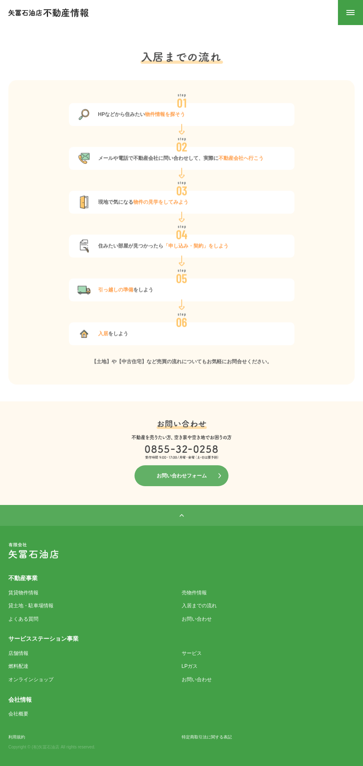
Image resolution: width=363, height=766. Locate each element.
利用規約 (16, 737)
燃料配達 (18, 666)
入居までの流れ (199, 606)
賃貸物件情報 (23, 593)
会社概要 (18, 714)
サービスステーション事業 (43, 638)
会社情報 (20, 699)
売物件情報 (194, 593)
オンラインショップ (30, 679)
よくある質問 (23, 619)
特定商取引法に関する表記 (207, 737)
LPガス (190, 666)
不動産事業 (23, 578)
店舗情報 (18, 653)
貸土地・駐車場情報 (30, 606)
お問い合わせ (197, 619)
